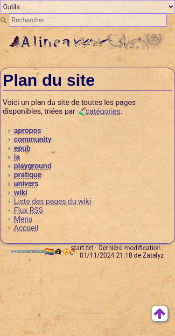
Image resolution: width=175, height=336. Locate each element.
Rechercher (4, 20)
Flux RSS (28, 210)
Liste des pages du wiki (52, 201)
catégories (102, 111)
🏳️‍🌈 (53, 251)
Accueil (26, 228)
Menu (23, 219)
